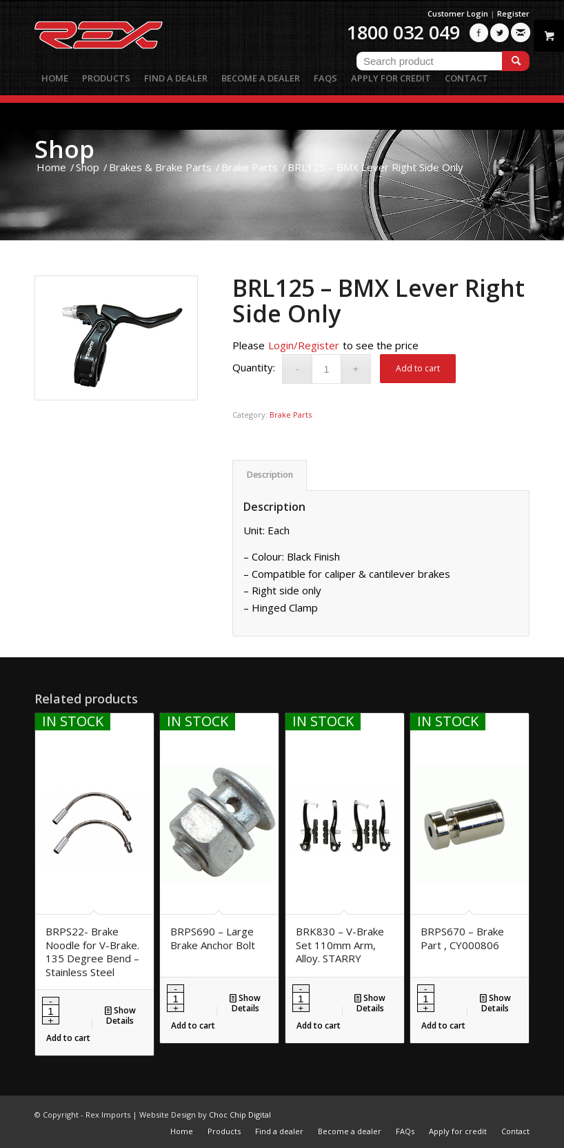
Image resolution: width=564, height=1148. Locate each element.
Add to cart (418, 368)
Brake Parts (291, 414)
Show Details (120, 1015)
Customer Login (457, 13)
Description (270, 474)
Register (513, 13)
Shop (64, 149)
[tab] (269, 475)
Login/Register (303, 345)
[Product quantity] (326, 369)
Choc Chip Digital (240, 1114)
